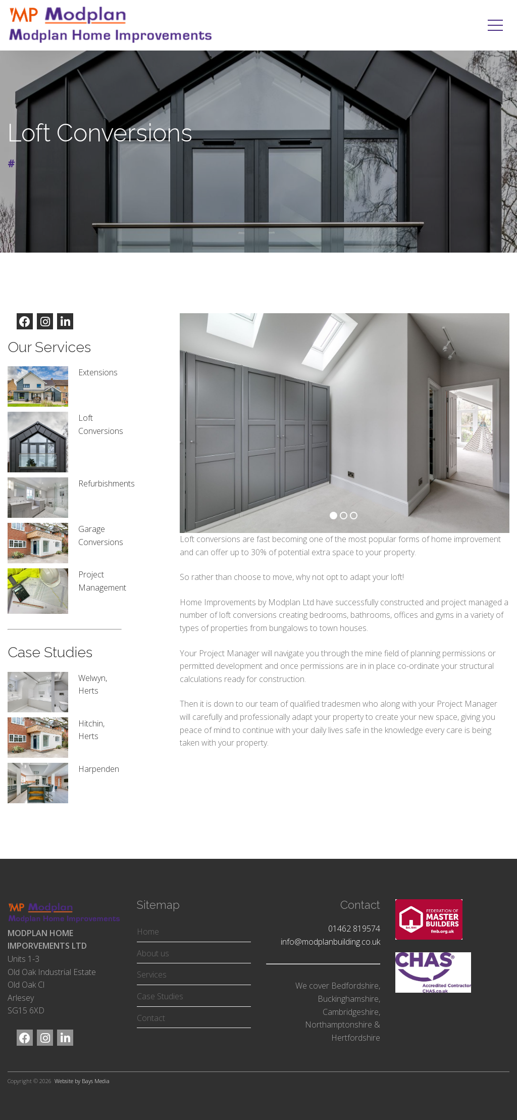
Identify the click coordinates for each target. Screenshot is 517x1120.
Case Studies (160, 996)
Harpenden (98, 768)
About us (153, 953)
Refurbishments (106, 483)
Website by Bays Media (82, 1081)
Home (148, 931)
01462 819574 (354, 928)
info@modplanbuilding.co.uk (330, 941)
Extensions (98, 372)
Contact (151, 1018)
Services (152, 974)
